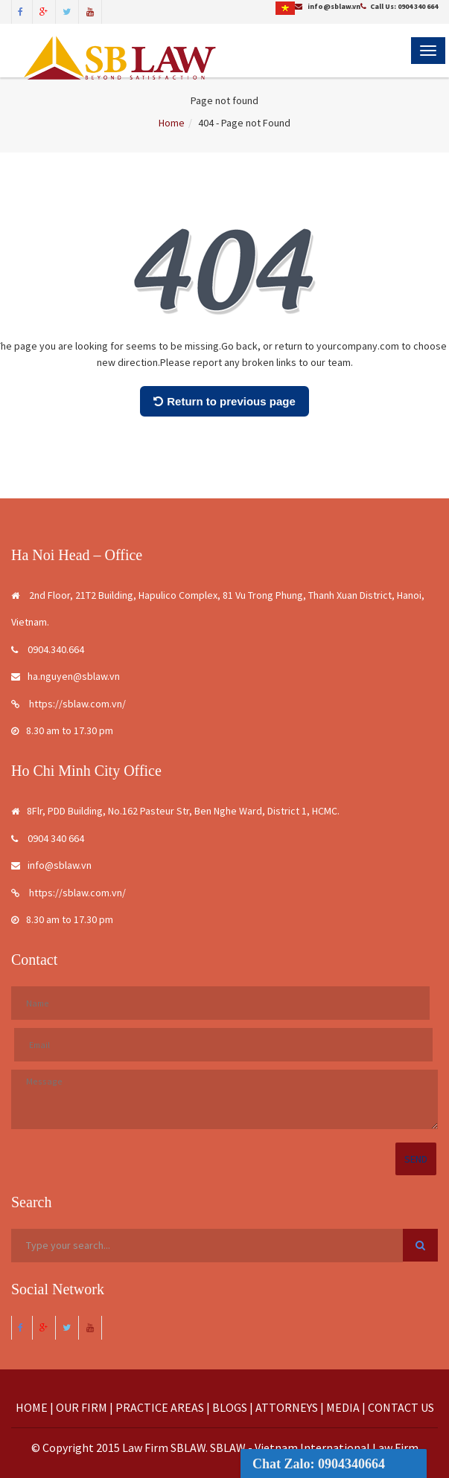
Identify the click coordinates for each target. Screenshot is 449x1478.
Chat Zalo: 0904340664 (318, 1463)
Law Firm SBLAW (164, 1447)
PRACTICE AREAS (159, 1407)
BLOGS (229, 1407)
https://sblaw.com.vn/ (68, 703)
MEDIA (343, 1407)
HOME (32, 1407)
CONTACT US (401, 1407)
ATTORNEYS (286, 1407)
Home (172, 122)
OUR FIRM (81, 1407)
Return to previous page (224, 401)
